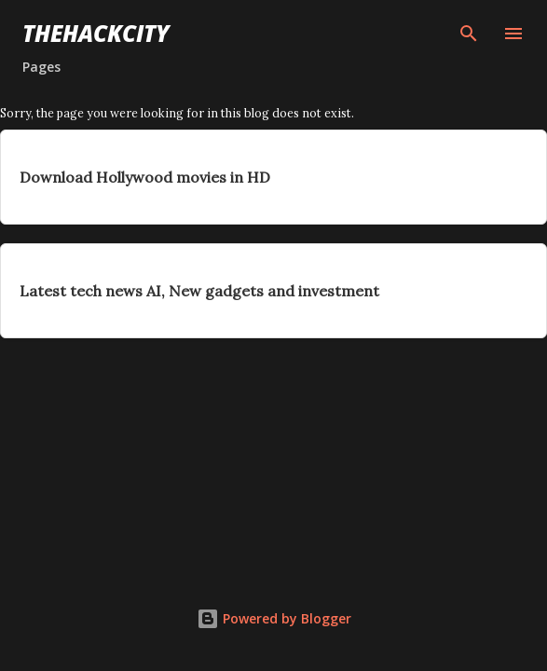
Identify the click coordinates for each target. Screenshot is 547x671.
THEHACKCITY (96, 33)
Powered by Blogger (274, 618)
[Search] (469, 33)
